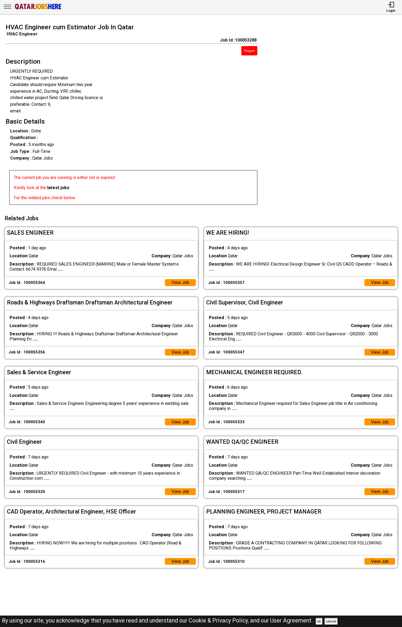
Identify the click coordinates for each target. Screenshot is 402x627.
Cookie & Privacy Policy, (219, 620)
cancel (331, 621)
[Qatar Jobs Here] (38, 9)
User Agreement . (292, 620)
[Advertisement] (334, 116)
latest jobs (58, 187)
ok (319, 621)
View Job (180, 281)
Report (249, 51)
